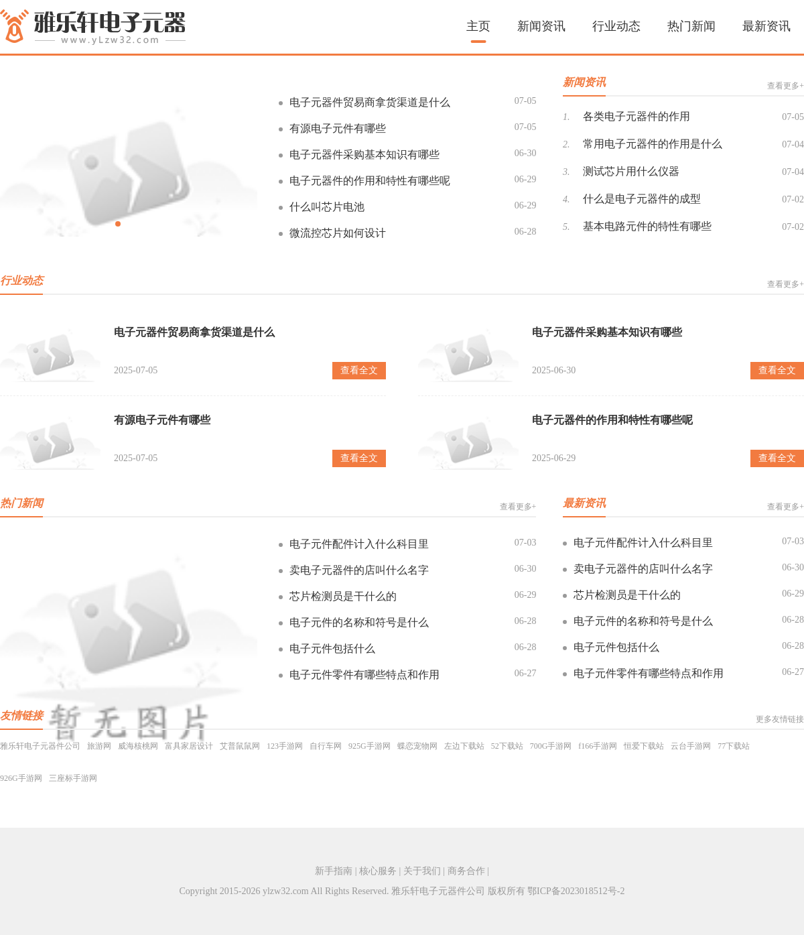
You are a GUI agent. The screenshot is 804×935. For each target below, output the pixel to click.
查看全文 (359, 370)
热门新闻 (691, 26)
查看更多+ (785, 85)
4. (566, 199)
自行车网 (326, 746)
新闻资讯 (541, 26)
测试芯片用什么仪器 (631, 171)
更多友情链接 (780, 719)
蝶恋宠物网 (417, 746)
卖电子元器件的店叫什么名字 (359, 570)
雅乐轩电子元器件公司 (40, 746)
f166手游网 (597, 746)
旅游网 (99, 746)
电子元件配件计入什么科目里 (359, 544)
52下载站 (507, 746)
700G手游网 (551, 746)
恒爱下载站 (644, 746)
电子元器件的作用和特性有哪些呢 (369, 180)
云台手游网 (691, 746)
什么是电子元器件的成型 (642, 198)
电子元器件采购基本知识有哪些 (364, 154)
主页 (478, 26)
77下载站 (734, 746)
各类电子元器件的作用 (636, 116)
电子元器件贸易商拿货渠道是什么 (369, 102)
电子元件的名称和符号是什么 (359, 622)
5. (566, 227)
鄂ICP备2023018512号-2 (575, 891)
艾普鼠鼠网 (240, 746)
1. (566, 117)
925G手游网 (369, 746)
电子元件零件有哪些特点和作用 (364, 674)
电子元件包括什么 (332, 648)
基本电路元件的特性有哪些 (647, 226)
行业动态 (616, 26)
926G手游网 (21, 778)
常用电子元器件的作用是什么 (652, 143)
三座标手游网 (73, 778)
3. (566, 172)
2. (566, 144)
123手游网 (285, 746)
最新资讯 (766, 26)
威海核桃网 (138, 746)
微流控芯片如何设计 (337, 233)
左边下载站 (464, 746)
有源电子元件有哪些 (337, 128)
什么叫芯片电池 (326, 206)
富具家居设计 (189, 746)
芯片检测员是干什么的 (343, 596)
